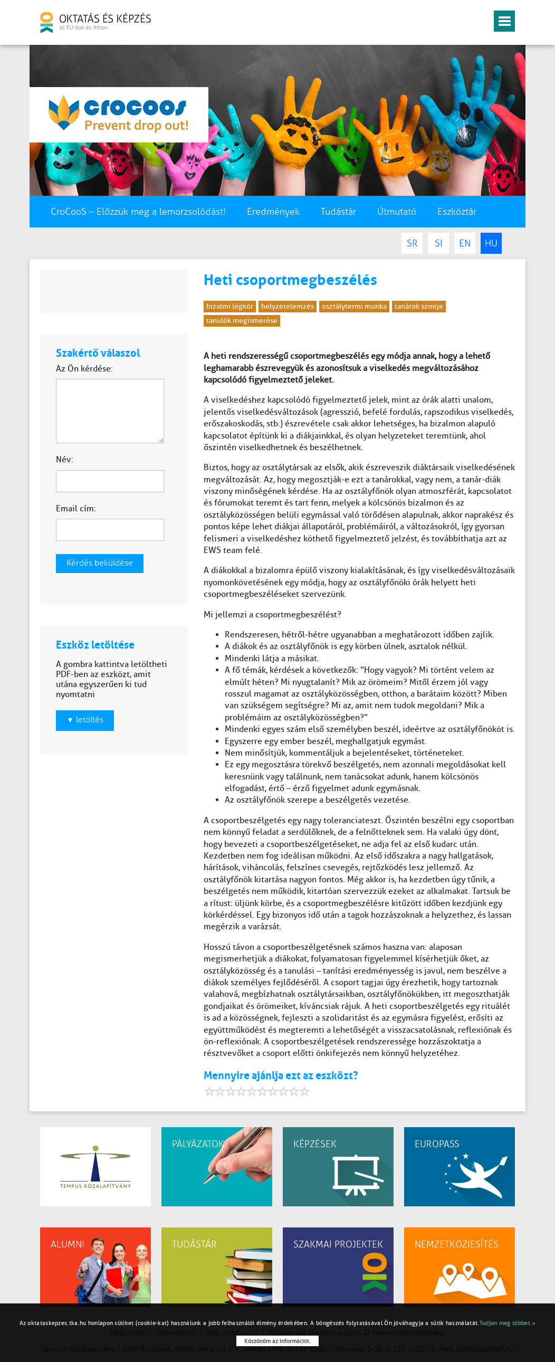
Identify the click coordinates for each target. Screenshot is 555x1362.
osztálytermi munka (354, 306)
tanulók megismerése (242, 320)
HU (491, 243)
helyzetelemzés (287, 306)
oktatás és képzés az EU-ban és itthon (95, 22)
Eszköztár (456, 211)
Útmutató (396, 211)
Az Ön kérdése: (84, 369)
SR (412, 243)
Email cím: (76, 508)
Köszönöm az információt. (277, 1341)
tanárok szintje (419, 306)
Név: (64, 459)
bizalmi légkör (229, 306)
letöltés (84, 720)
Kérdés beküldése (99, 563)
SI (439, 243)
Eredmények (273, 211)
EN (465, 243)
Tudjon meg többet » (508, 1323)
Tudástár (338, 211)
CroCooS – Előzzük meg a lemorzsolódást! (138, 211)
